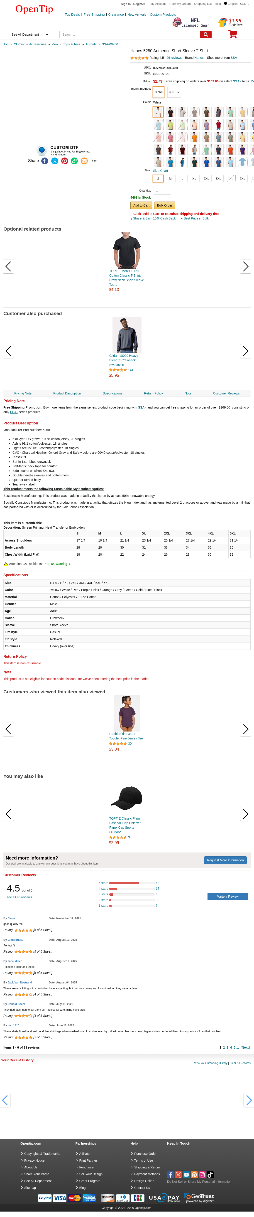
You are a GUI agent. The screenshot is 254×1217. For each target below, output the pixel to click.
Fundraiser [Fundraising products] (87, 1167)
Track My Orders (180, 3)
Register (139, 4)
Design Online (144, 1181)
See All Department (25, 34)
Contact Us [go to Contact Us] (142, 1188)
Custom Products (163, 14)
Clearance (116, 14)
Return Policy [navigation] (153, 393)
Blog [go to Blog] (82, 1188)
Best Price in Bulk (195, 218)
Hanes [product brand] (198, 57)
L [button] (182, 178)
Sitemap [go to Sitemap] (30, 1188)
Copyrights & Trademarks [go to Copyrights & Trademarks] (42, 1153)
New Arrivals (136, 14)
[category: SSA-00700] (110, 44)
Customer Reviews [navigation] (226, 393)
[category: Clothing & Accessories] (30, 44)
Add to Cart (141, 205)
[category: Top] (6, 44)
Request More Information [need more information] (225, 860)
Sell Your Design (91, 1174)
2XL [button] (206, 178)
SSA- (142, 407)
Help (218, 3)
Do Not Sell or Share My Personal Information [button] (199, 1181)
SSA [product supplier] (234, 57)
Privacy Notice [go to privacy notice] (34, 1160)
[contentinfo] (34, 9)
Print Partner (88, 1160)
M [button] (170, 178)
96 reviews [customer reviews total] (174, 57)
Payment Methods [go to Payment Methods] (147, 1174)
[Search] (206, 34)
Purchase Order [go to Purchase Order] (145, 1153)
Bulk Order (164, 205)
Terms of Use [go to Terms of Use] (143, 1160)
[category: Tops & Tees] (71, 44)
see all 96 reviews (19, 897)
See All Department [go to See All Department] (38, 1181)
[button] (236, 3)
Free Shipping (94, 14)
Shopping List (203, 3)
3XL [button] (218, 178)
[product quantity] (162, 191)
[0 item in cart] (232, 36)
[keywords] (129, 34)
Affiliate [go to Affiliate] (84, 1153)
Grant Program (89, 1181)
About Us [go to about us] (30, 1167)
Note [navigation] (188, 393)
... (237, 1047)
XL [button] (194, 178)
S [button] (158, 178)
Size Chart (160, 170)
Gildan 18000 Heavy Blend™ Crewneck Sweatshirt (123, 360)
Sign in (126, 4)
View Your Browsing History (210, 1063)
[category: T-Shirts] (90, 44)
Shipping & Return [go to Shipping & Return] (147, 1167)
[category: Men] (54, 44)
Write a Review (228, 896)
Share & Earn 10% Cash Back (153, 218)
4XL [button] (230, 178)
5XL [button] (242, 178)
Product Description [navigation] (67, 393)
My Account (158, 3)
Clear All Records (240, 1063)
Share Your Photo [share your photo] (36, 1174)
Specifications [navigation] (112, 393)
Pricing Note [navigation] (23, 393)
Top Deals (72, 14)
